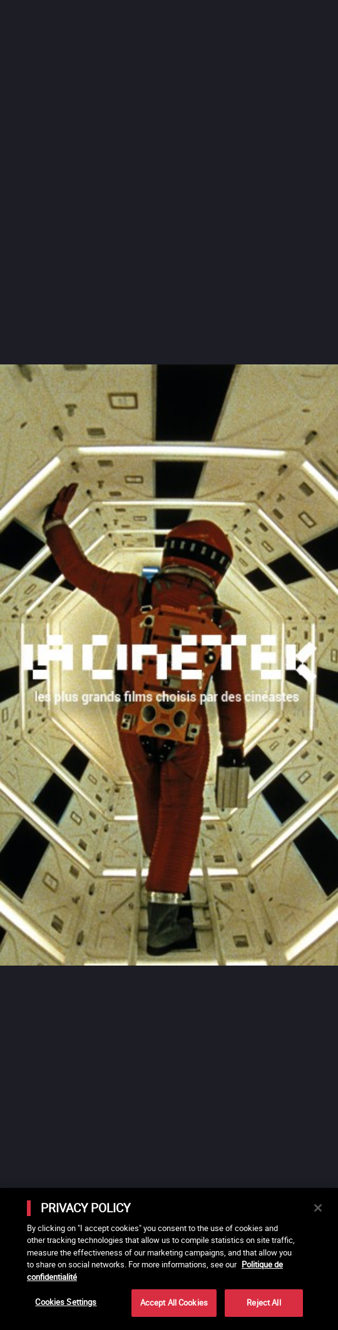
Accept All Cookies (174, 1302)
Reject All (263, 1302)
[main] (169, 1259)
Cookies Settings (65, 1301)
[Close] (318, 1208)
